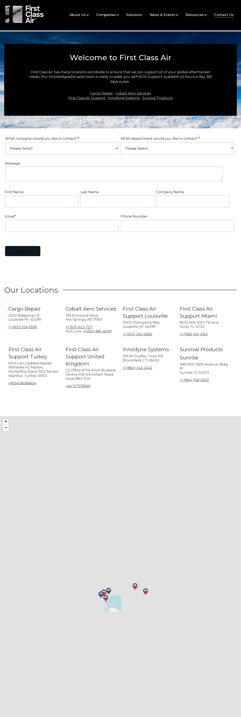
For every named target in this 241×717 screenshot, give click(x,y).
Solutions (134, 15)
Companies (106, 15)
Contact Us (224, 15)
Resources (195, 15)
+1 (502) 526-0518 (22, 341)
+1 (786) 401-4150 (194, 348)
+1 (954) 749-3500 (194, 394)
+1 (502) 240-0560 (137, 348)
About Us (78, 15)
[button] (62, 614)
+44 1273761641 (78, 400)
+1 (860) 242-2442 (137, 381)
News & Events (162, 15)
